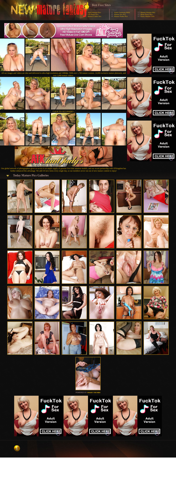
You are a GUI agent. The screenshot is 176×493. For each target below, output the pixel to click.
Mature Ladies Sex (94, 16)
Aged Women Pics (94, 12)
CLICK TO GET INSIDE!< (63, 111)
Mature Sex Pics (120, 14)
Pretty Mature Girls (147, 16)
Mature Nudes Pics (121, 16)
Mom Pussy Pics (146, 14)
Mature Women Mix (147, 12)
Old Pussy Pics (93, 14)
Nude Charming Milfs (122, 12)
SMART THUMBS (93, 392)
